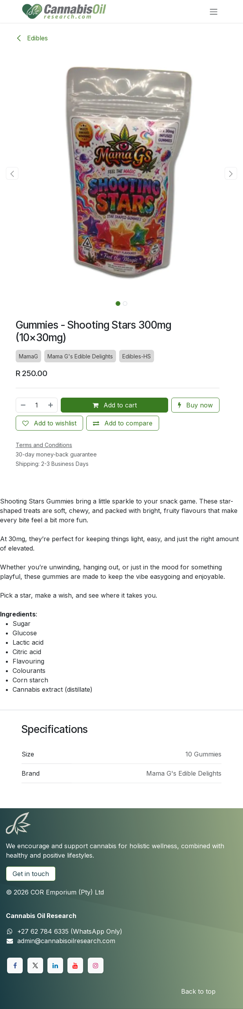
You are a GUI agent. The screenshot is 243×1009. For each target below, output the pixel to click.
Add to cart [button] (114, 405)
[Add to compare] (122, 423)
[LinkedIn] (55, 965)
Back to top (198, 991)
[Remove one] (22, 405)
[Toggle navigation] (213, 11)
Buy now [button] (195, 405)
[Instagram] (95, 965)
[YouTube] (75, 965)
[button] (12, 173)
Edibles (32, 38)
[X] (35, 965)
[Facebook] (15, 965)
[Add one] (51, 405)
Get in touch (31, 874)
